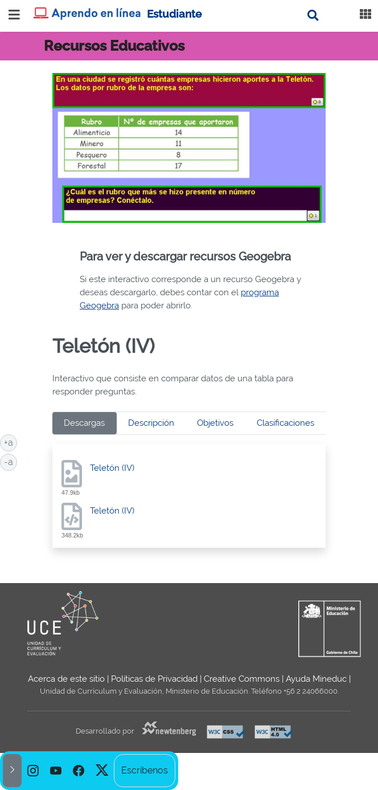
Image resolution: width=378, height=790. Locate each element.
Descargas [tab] (84, 423)
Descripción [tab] (151, 423)
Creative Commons (242, 679)
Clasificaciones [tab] (285, 423)
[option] (33, 770)
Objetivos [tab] (215, 423)
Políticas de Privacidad (154, 679)
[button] (12, 770)
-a (10, 461)
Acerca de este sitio (66, 679)
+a (10, 441)
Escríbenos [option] (144, 770)
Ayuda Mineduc (316, 679)
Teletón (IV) (112, 468)
